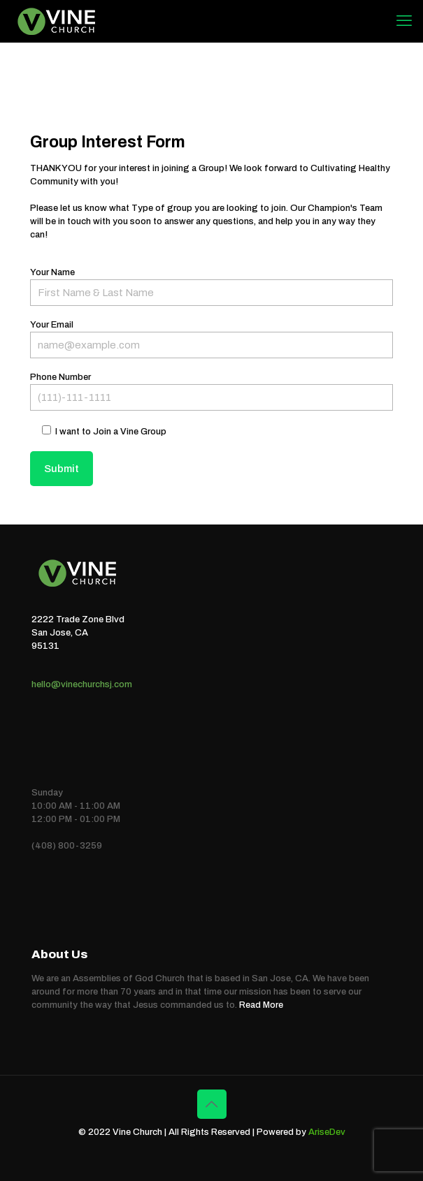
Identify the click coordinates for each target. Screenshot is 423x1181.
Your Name (211, 286)
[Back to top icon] (212, 1104)
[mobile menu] (404, 21)
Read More (261, 1005)
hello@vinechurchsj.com (81, 684)
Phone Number (211, 391)
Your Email (211, 339)
